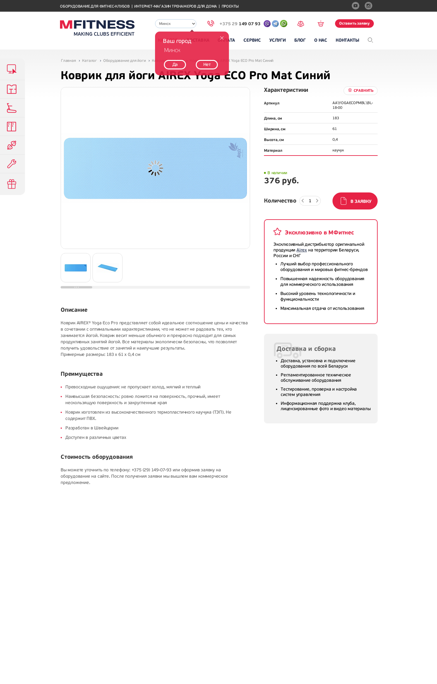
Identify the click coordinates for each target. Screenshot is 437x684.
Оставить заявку (354, 23)
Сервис (252, 40)
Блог (300, 40)
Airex (301, 250)
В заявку (360, 201)
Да (175, 64)
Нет (207, 64)
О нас (320, 40)
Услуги (277, 40)
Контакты (347, 40)
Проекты (230, 6)
